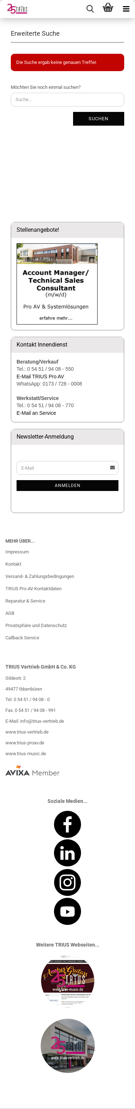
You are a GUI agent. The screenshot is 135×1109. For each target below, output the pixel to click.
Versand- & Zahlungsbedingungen (39, 576)
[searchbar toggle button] (90, 9)
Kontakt (13, 564)
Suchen (98, 118)
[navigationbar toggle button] (126, 9)
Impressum (17, 551)
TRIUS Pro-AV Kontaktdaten (33, 588)
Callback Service (22, 637)
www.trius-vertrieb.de (27, 732)
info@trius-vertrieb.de (42, 721)
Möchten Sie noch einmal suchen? (46, 87)
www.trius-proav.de (24, 742)
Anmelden (68, 485)
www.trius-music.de (25, 753)
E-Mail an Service (36, 413)
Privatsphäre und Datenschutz (36, 625)
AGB (9, 613)
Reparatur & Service (25, 601)
